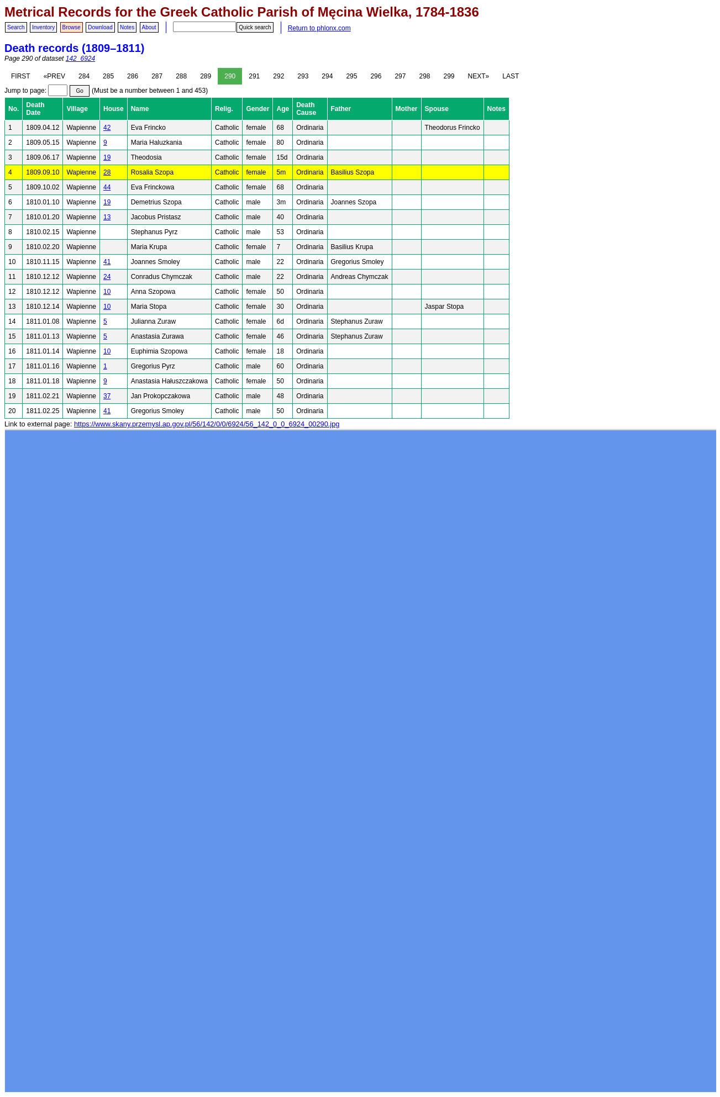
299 (449, 76)
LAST (510, 76)
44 (107, 187)
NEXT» (479, 76)
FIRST (20, 76)
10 (107, 292)
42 (107, 127)
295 (351, 76)
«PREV (54, 76)
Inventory (43, 27)
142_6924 (80, 58)
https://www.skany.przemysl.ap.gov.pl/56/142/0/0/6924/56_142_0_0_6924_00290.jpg (206, 424)
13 (107, 217)
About (149, 27)
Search (16, 27)
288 (181, 76)
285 (108, 76)
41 (107, 262)
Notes (127, 27)
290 (229, 76)
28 (107, 172)
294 (327, 76)
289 (205, 76)
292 (278, 76)
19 (107, 157)
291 (254, 76)
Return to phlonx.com (319, 28)
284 (84, 76)
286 (132, 76)
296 (375, 76)
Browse (71, 27)
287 (156, 76)
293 (302, 76)
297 (400, 76)
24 (107, 277)
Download (100, 27)
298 (424, 76)
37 (107, 396)
